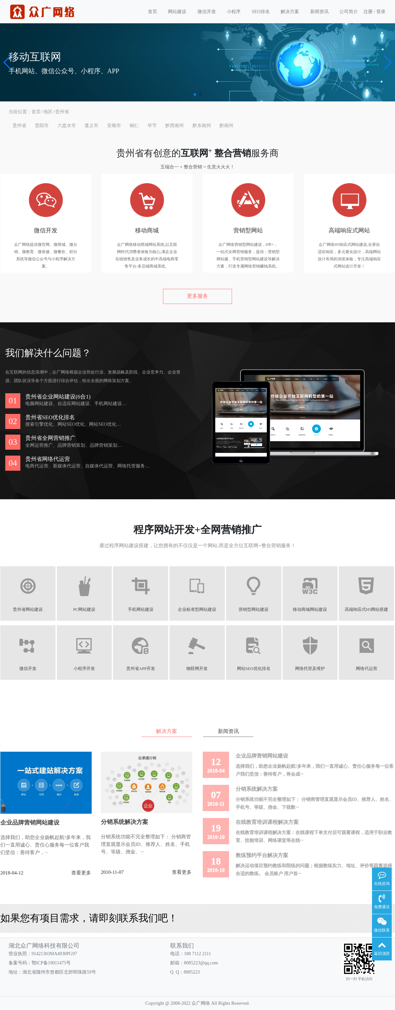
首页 (152, 11)
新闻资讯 (319, 11)
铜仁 (134, 125)
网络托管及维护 (311, 668)
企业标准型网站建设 (197, 609)
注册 (368, 11)
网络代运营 (367, 668)
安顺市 (114, 125)
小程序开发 (84, 668)
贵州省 (62, 111)
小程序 (234, 11)
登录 (380, 11)
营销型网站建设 (254, 609)
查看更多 (81, 872)
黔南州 (226, 125)
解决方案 (290, 11)
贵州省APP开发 (141, 668)
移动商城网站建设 (310, 609)
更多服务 (197, 296)
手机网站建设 (141, 609)
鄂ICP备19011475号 (51, 962)
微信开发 (207, 11)
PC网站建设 (84, 609)
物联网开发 (197, 668)
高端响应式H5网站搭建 (367, 609)
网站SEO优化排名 (254, 668)
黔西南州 (174, 125)
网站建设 (177, 11)
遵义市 (91, 125)
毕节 (152, 125)
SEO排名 (260, 11)
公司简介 (348, 11)
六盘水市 (67, 125)
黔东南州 (202, 125)
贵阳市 (42, 125)
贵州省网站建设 (28, 609)
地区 (48, 111)
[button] (7, 62)
